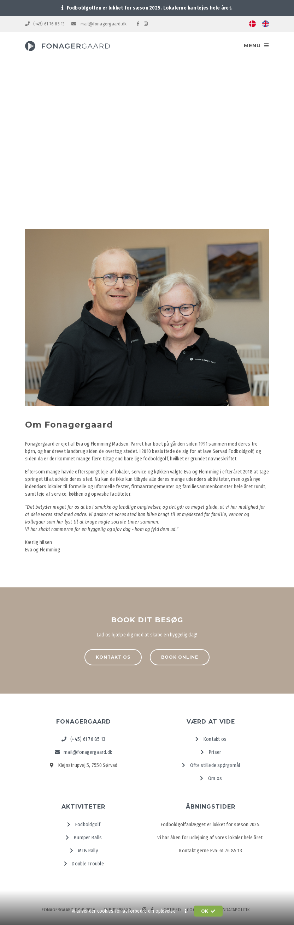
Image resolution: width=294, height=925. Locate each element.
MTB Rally (83, 851)
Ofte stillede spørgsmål (210, 765)
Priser (211, 752)
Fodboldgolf (83, 825)
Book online (179, 657)
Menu (256, 45)
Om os (210, 778)
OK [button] (208, 911)
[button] (186, 911)
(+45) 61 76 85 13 (45, 23)
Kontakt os (113, 657)
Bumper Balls (83, 838)
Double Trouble (83, 864)
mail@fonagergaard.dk (99, 23)
